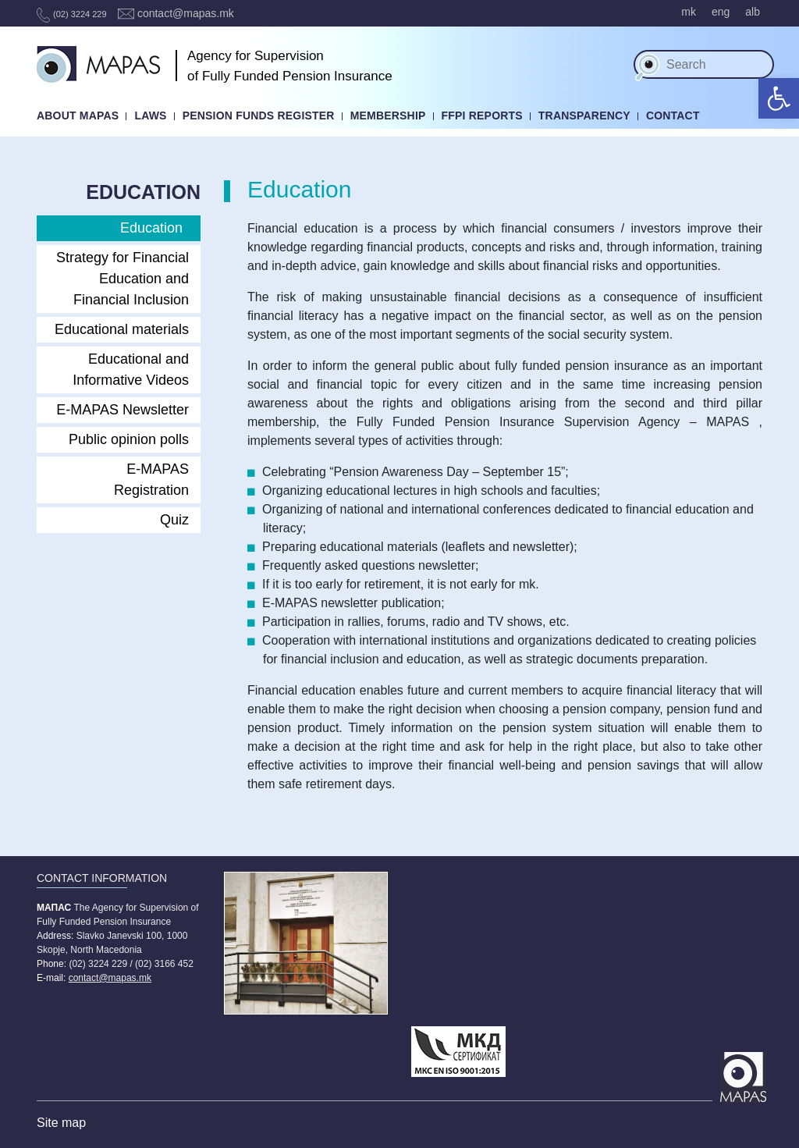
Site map (61, 1122)
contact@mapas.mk (176, 13)
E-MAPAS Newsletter (122, 410)
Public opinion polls (129, 439)
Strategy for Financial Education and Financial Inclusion (122, 278)
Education (151, 228)
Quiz (174, 520)
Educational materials (122, 329)
